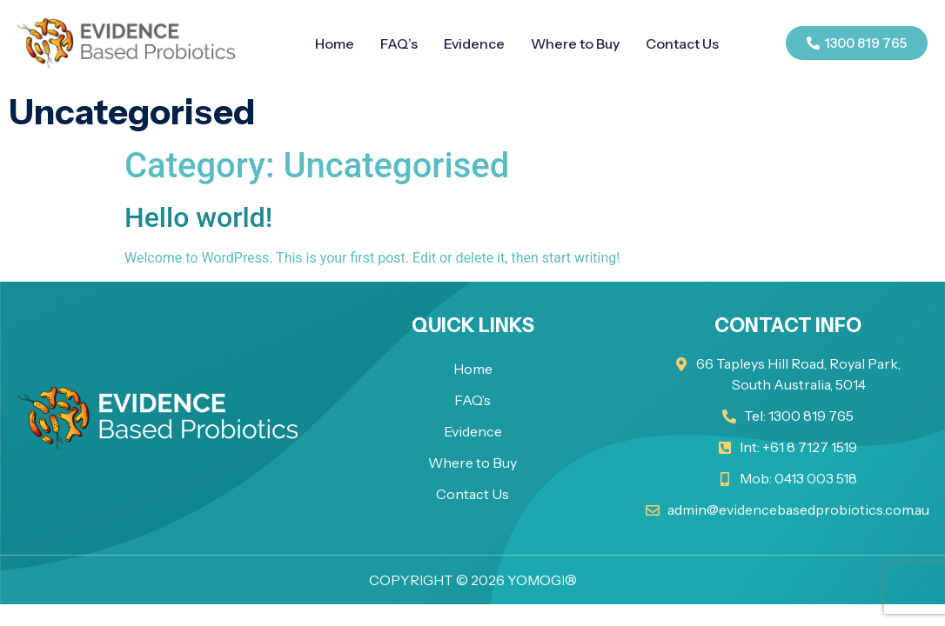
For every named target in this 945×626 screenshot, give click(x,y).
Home (334, 43)
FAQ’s (399, 43)
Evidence (474, 43)
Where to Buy (575, 43)
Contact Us (682, 43)
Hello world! (198, 217)
